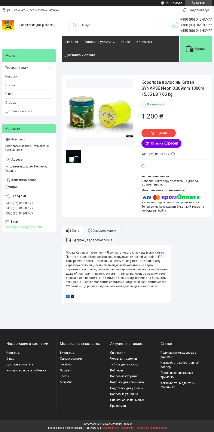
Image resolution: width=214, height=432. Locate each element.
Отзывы (10, 102)
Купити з (164, 143)
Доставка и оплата (80, 55)
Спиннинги (117, 352)
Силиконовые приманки (127, 400)
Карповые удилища (124, 394)
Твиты (64, 376)
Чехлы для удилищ (123, 358)
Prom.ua (127, 424)
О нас (125, 42)
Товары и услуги (97, 42)
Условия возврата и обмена (26, 370)
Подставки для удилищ (126, 388)
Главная (71, 42)
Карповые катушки (123, 376)
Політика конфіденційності (151, 427)
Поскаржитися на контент (117, 427)
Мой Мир (66, 382)
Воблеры (116, 370)
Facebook (66, 364)
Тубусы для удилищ (124, 364)
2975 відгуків (174, 3)
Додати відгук (199, 10)
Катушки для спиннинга (127, 382)
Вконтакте (67, 352)
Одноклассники (71, 358)
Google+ (65, 370)
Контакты (144, 42)
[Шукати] (75, 25)
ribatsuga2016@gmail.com (23, 227)
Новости (11, 76)
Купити (162, 133)
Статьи (10, 85)
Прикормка (118, 406)
